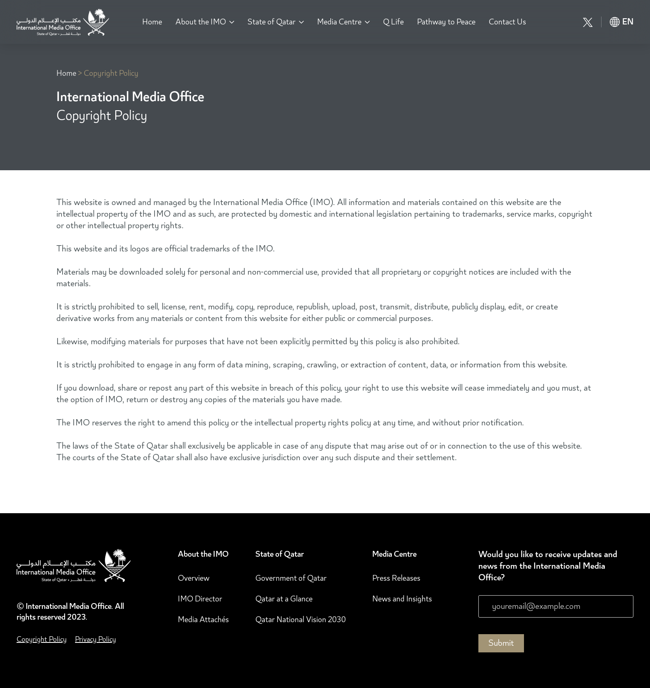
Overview (193, 578)
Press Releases (396, 578)
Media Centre (339, 22)
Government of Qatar (291, 578)
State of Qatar (271, 22)
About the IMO (200, 22)
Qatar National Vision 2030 (300, 620)
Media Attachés (203, 620)
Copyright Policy (111, 73)
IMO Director (200, 599)
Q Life (393, 22)
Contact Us (507, 22)
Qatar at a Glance (284, 599)
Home (152, 22)
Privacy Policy (95, 639)
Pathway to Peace (446, 22)
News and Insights (402, 599)
